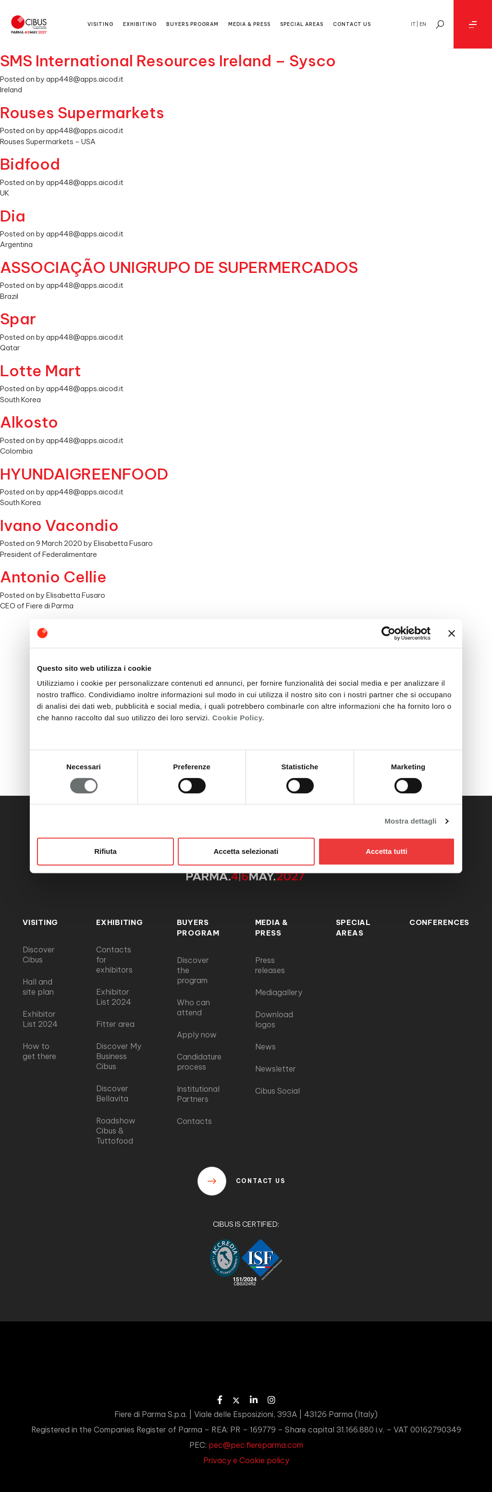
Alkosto (29, 422)
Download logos (274, 1019)
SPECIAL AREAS (301, 24)
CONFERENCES (439, 922)
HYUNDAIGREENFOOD (84, 473)
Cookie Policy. (238, 718)
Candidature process (199, 1062)
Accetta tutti (386, 851)
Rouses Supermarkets (82, 112)
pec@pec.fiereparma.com (256, 1445)
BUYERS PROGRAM (192, 24)
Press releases (270, 965)
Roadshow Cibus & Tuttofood (115, 1131)
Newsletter (275, 1068)
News (265, 1046)
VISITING (100, 24)
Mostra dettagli (410, 821)
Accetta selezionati (245, 851)
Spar (18, 318)
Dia (12, 215)
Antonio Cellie (53, 576)
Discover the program (193, 970)
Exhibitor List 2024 (40, 1019)
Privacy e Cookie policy (246, 1460)
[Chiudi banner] (451, 633)
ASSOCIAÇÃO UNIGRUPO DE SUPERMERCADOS (179, 267)
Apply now (197, 1034)
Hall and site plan (38, 987)
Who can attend (193, 1007)
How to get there (39, 1051)
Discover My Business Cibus (118, 1056)
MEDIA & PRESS (249, 24)
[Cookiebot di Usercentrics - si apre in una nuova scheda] (388, 633)
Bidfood (30, 163)
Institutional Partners (198, 1094)
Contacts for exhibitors (114, 959)
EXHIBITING (140, 24)
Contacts (194, 1121)
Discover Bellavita (112, 1093)
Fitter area (115, 1024)
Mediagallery (278, 992)
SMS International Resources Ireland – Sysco (168, 60)
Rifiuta (105, 851)
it (413, 24)
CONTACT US (352, 24)
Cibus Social (277, 1091)
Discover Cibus (39, 954)
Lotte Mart (40, 370)
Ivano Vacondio (59, 525)
